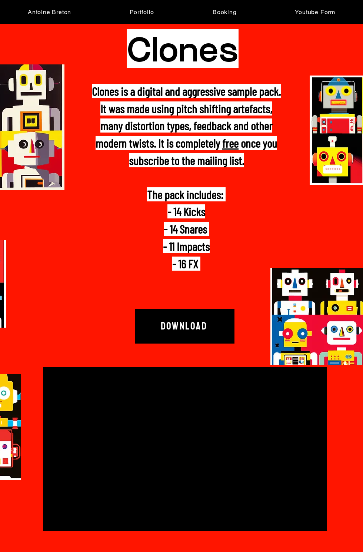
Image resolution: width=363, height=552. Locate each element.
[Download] (184, 326)
